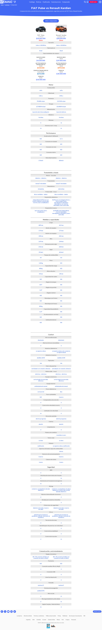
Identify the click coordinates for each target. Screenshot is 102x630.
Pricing (59, 615)
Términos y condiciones (39, 615)
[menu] (100, 2)
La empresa (19, 615)
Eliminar (41, 40)
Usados (40, 78)
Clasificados (46, 2)
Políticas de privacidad (51, 615)
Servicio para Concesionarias (75, 615)
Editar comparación (51, 21)
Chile (33, 619)
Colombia (38, 619)
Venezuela (73, 619)
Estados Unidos (51, 619)
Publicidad (65, 615)
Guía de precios (56, 2)
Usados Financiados (40, 72)
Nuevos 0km (40, 58)
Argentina (28, 619)
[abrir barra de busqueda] (85, 2)
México (58, 619)
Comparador (66, 2)
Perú (63, 619)
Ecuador (44, 619)
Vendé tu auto (93, 2)
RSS (84, 615)
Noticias (38, 2)
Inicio (2, 5)
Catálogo (32, 2)
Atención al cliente (28, 615)
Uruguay (67, 619)
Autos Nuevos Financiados (40, 65)
